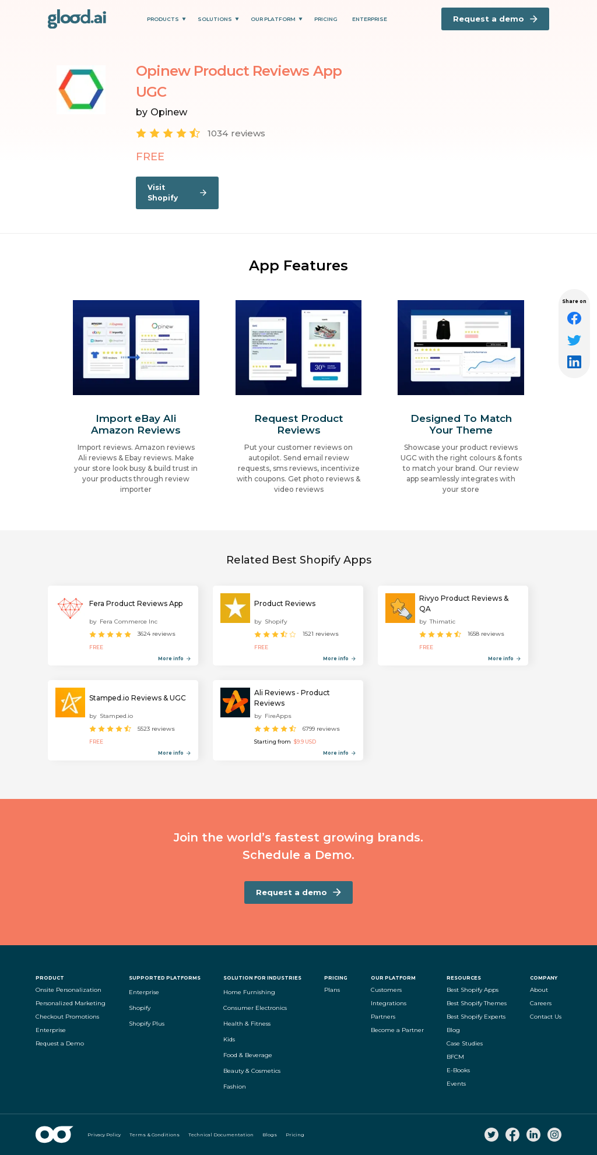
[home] (77, 19)
